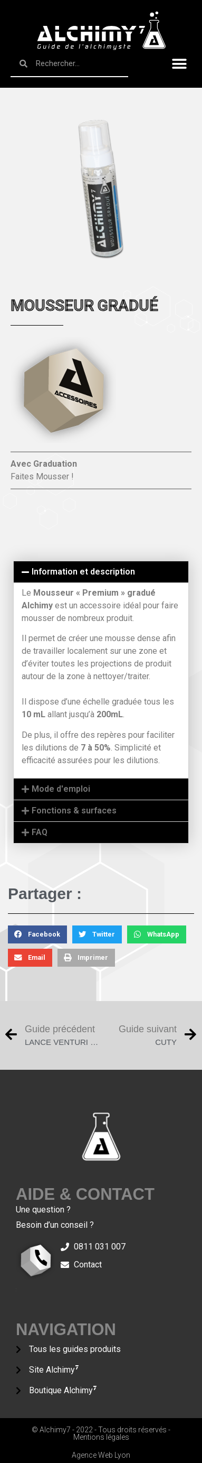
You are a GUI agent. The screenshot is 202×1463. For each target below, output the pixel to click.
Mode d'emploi (61, 789)
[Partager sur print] (86, 958)
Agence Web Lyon (101, 1455)
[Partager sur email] (30, 958)
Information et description (83, 572)
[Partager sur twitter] (97, 934)
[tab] (101, 571)
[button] (179, 64)
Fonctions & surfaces (74, 810)
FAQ (39, 832)
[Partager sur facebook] (37, 934)
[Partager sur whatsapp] (156, 934)
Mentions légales (101, 1437)
